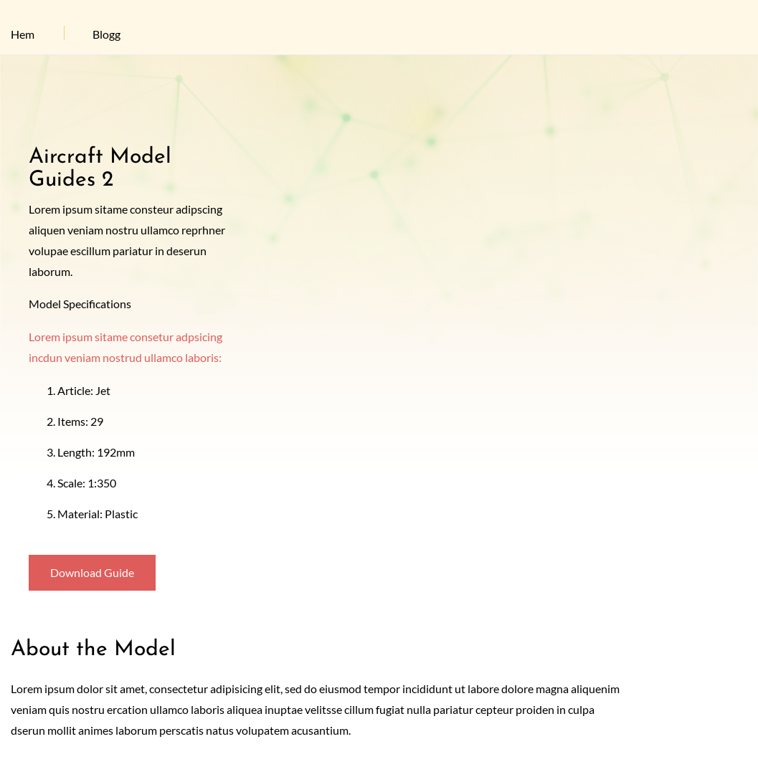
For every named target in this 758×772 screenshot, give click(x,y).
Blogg (106, 34)
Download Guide (92, 572)
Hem (22, 34)
